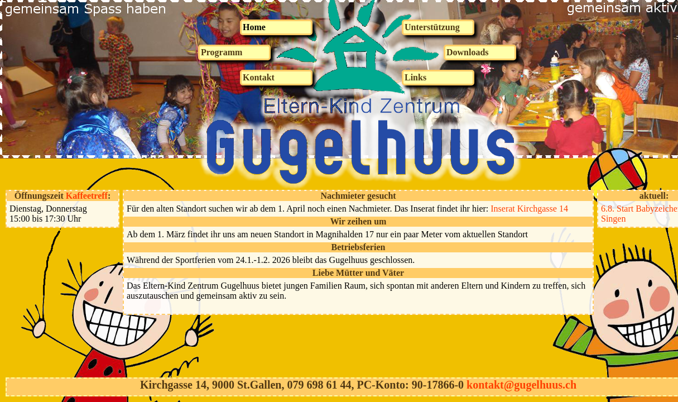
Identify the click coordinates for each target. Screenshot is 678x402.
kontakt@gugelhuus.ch (521, 385)
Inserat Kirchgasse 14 (529, 208)
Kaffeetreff (87, 195)
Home (254, 27)
